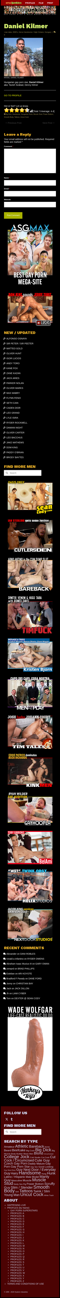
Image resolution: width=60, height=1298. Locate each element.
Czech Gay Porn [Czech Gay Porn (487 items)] (15, 1163)
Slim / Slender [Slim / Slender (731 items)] (22, 1187)
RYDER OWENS (35, 958)
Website (7, 200)
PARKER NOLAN (15, 383)
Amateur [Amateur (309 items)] (9, 1146)
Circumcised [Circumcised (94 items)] (48, 1154)
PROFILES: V (17, 1270)
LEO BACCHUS (14, 437)
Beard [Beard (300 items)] (7, 1150)
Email (7, 189)
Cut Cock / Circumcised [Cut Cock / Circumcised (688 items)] (30, 1158)
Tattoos (17, 117)
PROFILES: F (17, 1227)
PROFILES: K (17, 1240)
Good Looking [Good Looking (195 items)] (45, 1167)
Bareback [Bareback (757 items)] (36, 1146)
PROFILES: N (17, 1248)
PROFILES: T (17, 1265)
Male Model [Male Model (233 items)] (32, 1177)
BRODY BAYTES (15, 457)
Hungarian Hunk (26, 114)
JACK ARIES (12, 378)
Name (7, 178)
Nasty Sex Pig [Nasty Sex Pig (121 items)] (20, 1184)
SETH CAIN (12, 403)
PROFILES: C (17, 1218)
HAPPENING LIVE (16, 1205)
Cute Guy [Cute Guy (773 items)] (42, 1160)
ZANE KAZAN (13, 373)
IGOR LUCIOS (13, 358)
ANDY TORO (13, 363)
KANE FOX (12, 368)
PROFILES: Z (17, 1281)
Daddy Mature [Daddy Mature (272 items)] (36, 1163)
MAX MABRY (13, 393)
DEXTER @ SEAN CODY (27, 998)
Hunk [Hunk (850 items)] (51, 1173)
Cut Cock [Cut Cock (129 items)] (45, 1157)
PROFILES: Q (17, 1256)
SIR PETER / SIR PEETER (19, 343)
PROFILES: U (17, 1267)
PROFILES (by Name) (18, 1208)
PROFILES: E (17, 1224)
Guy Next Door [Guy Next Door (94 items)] (10, 1170)
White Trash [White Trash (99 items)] (49, 1195)
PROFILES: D (17, 1221)
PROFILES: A (17, 1213)
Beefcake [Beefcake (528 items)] (18, 1150)
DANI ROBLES (27, 954)
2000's (15, 32)
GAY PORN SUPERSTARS (24, 1210)
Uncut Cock (24, 117)
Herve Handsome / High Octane (31, 32)
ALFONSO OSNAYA (16, 338)
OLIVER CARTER (15, 432)
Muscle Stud (37, 114)
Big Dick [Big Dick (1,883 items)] (43, 1149)
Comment (8, 146)
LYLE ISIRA (12, 417)
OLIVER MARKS (14, 388)
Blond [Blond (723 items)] (38, 1153)
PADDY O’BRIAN (15, 452)
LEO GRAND (13, 413)
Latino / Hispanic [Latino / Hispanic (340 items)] (14, 1176)
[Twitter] (6, 1118)
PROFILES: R (17, 1259)
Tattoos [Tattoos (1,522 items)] (26, 1190)
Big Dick (9, 114)
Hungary (48, 32)
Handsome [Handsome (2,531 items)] (30, 1172)
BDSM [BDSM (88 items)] (47, 1147)
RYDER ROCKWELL (16, 422)
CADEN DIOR (13, 408)
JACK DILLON (22, 988)
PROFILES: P (17, 1254)
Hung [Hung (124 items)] (44, 1174)
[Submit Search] (6, 473)
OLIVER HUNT (13, 353)
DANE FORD (35, 978)
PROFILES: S (17, 1262)
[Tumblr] (11, 1118)
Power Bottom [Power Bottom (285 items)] (35, 1183)
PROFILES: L (17, 1243)
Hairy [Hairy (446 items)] (14, 1173)
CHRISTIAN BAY (24, 983)
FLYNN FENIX (13, 398)
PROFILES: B (17, 1216)
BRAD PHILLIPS (26, 968)
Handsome (16, 114)
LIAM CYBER (19, 993)
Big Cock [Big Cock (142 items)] (30, 1150)
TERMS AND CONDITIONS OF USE (25, 1284)
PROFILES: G (17, 1229)
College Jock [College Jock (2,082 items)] (16, 1156)
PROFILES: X (17, 1275)
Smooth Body (8, 117)
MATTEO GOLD (14, 348)
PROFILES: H (17, 1232)
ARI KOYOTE (25, 973)
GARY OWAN (42, 963)
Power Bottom (48, 114)
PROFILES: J (17, 1237)
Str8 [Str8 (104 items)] (17, 1192)
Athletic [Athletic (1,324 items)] (21, 1146)
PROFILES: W (17, 1273)
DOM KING (12, 447)
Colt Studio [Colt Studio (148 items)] (35, 1157)
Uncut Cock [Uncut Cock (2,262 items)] (31, 1194)
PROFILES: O (17, 1251)
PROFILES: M (17, 1246)
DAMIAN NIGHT (14, 427)
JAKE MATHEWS (15, 442)
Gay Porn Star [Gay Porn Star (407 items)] (20, 1166)
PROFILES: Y (17, 1278)
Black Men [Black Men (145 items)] (28, 1154)
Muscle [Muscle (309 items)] (27, 1180)
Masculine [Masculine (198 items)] (16, 1180)
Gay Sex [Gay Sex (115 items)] (34, 1167)
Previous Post (14, 123)
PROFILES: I (16, 1235)
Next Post (47, 123)
